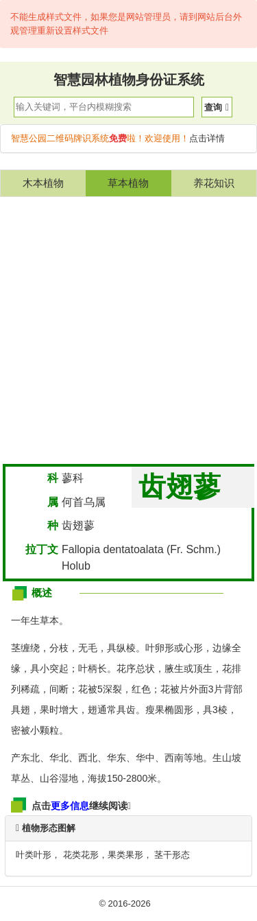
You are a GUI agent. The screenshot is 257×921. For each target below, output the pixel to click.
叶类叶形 (33, 855)
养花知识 (213, 183)
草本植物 (128, 183)
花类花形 (81, 855)
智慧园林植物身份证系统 (128, 79)
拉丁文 (41, 549)
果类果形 (125, 855)
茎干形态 (172, 855)
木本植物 (43, 183)
